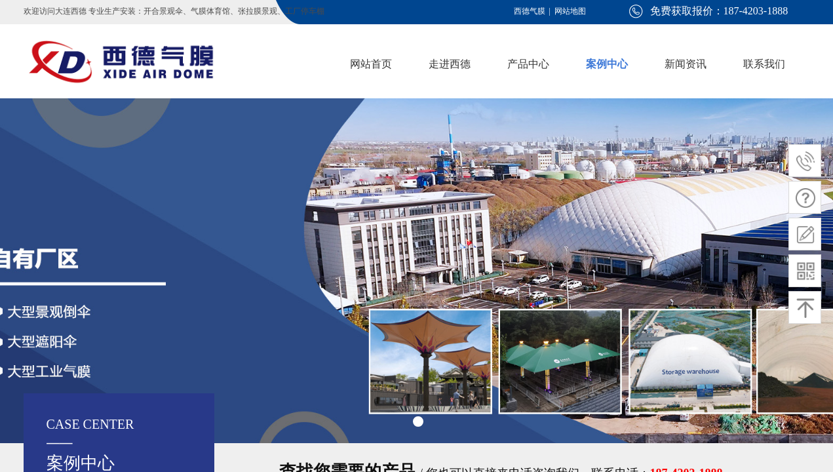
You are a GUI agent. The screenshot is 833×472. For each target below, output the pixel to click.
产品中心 (528, 63)
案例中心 (607, 63)
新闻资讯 (686, 63)
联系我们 (764, 63)
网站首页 (371, 63)
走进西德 (450, 63)
